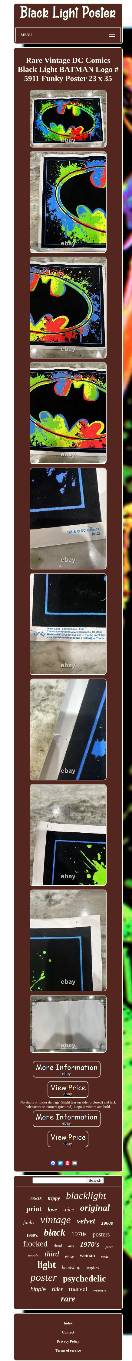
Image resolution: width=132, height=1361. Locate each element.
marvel (78, 1288)
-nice (68, 1210)
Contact (68, 1332)
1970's (89, 1244)
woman (87, 1255)
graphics (92, 1268)
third (52, 1254)
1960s (107, 1223)
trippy (54, 1198)
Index (68, 1323)
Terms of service (68, 1350)
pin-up (69, 1256)
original (95, 1208)
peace (109, 1247)
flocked (35, 1243)
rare (68, 1298)
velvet (86, 1221)
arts (71, 1246)
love (52, 1209)
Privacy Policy (68, 1341)
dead (58, 1245)
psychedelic (84, 1278)
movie (104, 1256)
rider (57, 1289)
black (54, 1232)
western (99, 1290)
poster (43, 1277)
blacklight (86, 1195)
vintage (56, 1219)
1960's (32, 1235)
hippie (38, 1289)
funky (29, 1222)
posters (101, 1234)
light (47, 1264)
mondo (33, 1255)
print (33, 1209)
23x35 (36, 1198)
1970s (79, 1234)
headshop (71, 1267)
